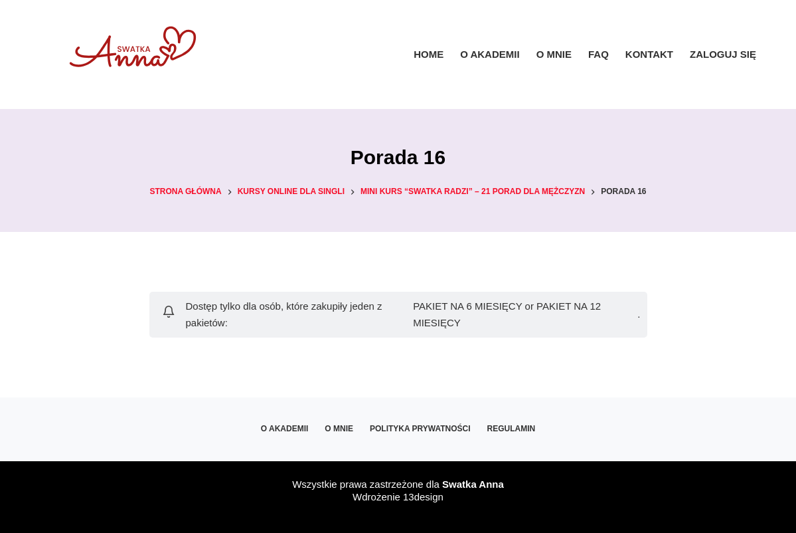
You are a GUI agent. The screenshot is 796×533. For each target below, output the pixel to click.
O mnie (554, 54)
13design (423, 496)
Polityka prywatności (420, 428)
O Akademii (489, 54)
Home (428, 54)
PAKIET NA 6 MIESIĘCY (467, 306)
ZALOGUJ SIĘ (723, 54)
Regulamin (511, 428)
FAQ (598, 54)
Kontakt (649, 54)
